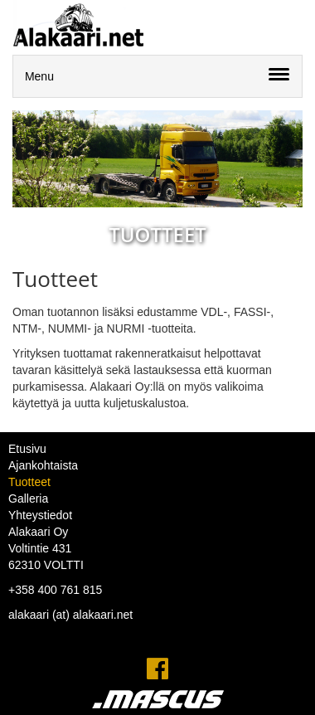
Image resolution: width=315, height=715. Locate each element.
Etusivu (27, 448)
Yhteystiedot (40, 515)
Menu (39, 76)
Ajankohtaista (43, 465)
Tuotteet (29, 482)
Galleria (28, 498)
